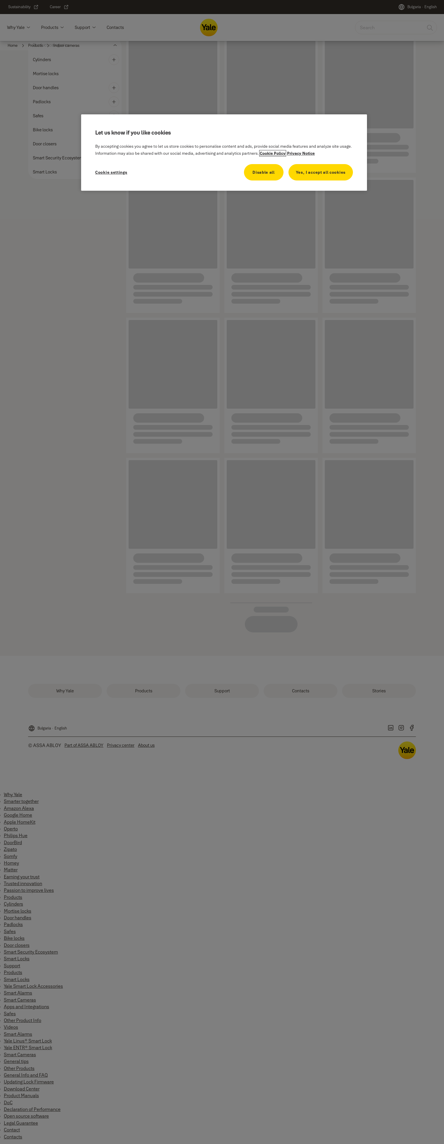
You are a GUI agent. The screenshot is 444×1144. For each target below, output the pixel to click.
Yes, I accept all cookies (321, 172)
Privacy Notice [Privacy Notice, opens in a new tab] (301, 153)
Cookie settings (111, 172)
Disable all (263, 172)
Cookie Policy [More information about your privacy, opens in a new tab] (273, 153)
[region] (224, 152)
